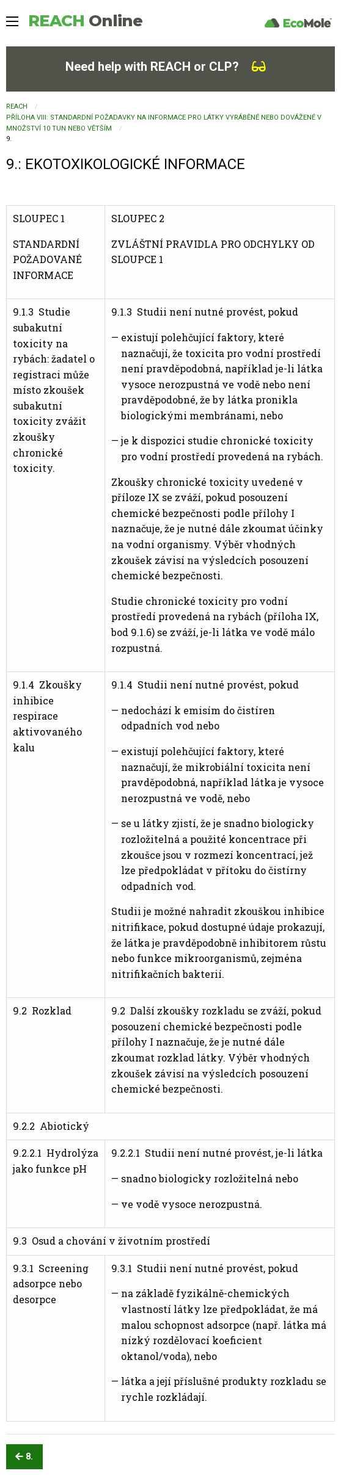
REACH (85, 21)
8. (24, 1457)
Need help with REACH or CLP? (165, 66)
